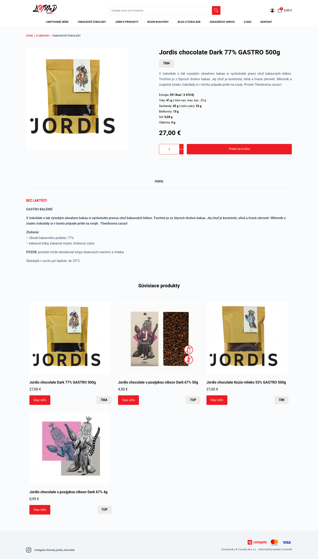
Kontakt (266, 21)
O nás (247, 21)
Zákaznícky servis (222, 21)
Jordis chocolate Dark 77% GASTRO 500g (62, 382)
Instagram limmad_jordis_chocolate (50, 550)
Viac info (39, 400)
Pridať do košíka (239, 149)
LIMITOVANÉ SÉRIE (57, 21)
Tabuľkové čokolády (92, 21)
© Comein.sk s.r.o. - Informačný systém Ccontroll (263, 549)
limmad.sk (227, 549)
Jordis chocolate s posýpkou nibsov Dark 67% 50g (158, 382)
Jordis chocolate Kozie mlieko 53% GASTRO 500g (246, 382)
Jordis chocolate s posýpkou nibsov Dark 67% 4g (68, 492)
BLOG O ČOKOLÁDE (189, 21)
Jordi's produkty (126, 21)
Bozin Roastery (158, 21)
